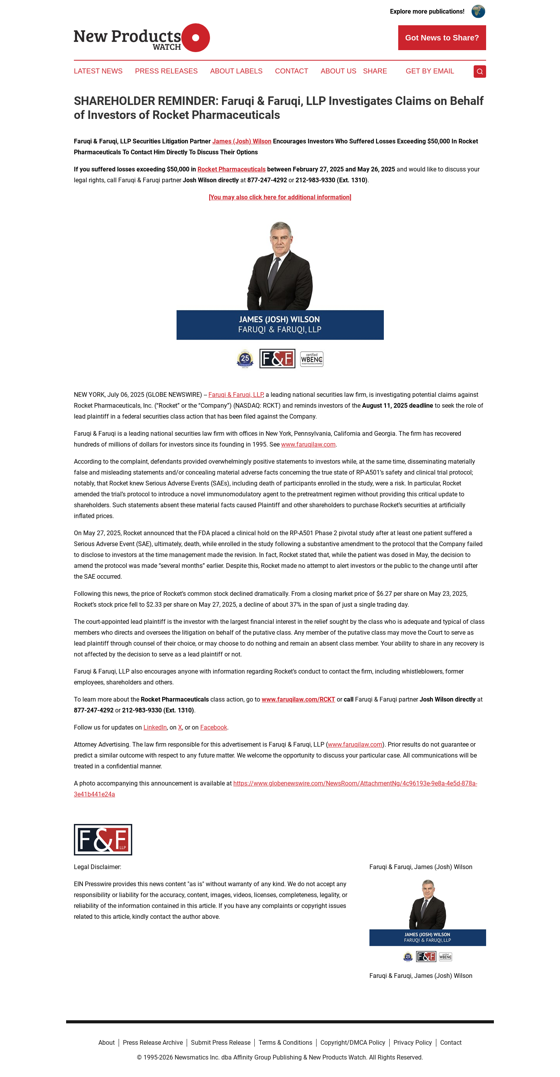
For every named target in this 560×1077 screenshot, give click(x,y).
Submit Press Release (220, 1042)
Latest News (98, 71)
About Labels (236, 71)
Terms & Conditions (285, 1042)
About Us (339, 71)
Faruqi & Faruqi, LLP (235, 394)
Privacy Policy (413, 1042)
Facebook (213, 727)
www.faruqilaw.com (308, 444)
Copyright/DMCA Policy (352, 1042)
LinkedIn (155, 727)
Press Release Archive (153, 1042)
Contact (291, 71)
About (106, 1042)
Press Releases (166, 71)
